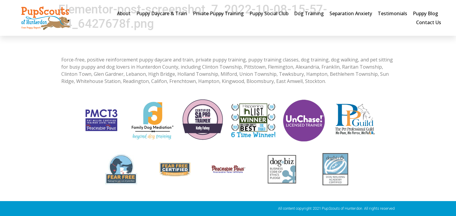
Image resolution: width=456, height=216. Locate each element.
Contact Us (428, 22)
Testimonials (392, 13)
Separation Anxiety (350, 13)
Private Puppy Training (218, 13)
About (124, 13)
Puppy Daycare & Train (161, 13)
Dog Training (309, 13)
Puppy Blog (425, 13)
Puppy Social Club (268, 13)
